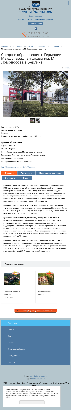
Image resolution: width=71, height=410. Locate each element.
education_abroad (38, 378)
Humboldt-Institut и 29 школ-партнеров (12, 294)
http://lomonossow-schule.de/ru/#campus (18, 167)
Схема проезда (35, 16)
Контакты (12, 362)
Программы (17, 46)
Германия (55, 46)
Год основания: (7, 127)
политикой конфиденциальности (42, 396)
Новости (11, 342)
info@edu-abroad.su (38, 376)
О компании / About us (16, 349)
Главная (4, 46)
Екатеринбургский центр (35, 7)
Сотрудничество (14, 355)
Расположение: (7, 130)
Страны (11, 329)
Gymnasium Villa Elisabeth (44, 293)
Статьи (10, 336)
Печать (67, 68)
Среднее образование (37, 46)
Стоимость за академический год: (15, 136)
